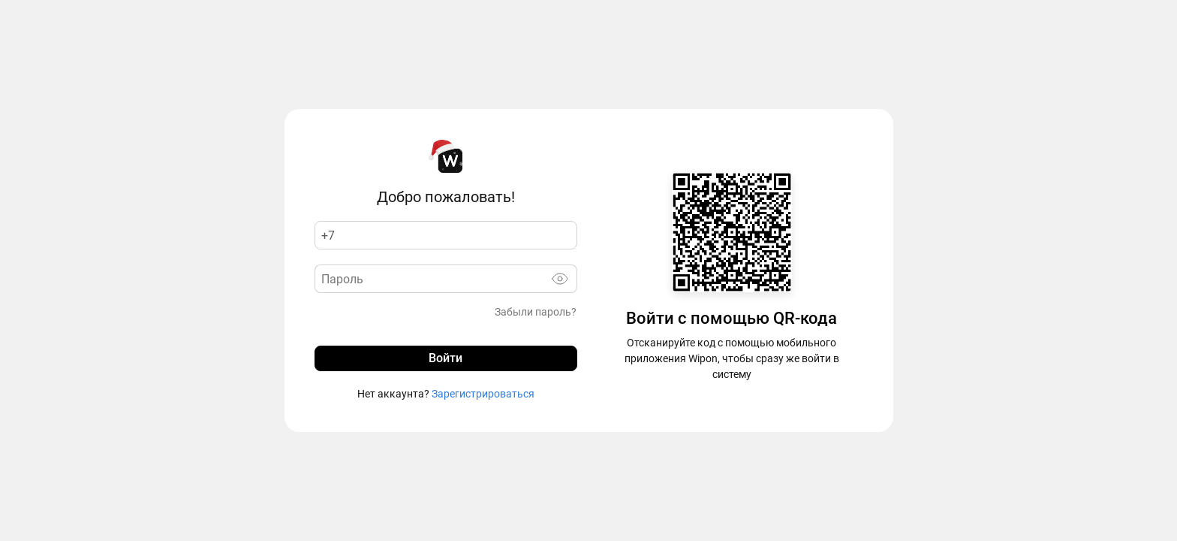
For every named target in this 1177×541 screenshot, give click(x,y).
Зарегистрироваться (481, 394)
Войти (445, 358)
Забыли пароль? (535, 312)
